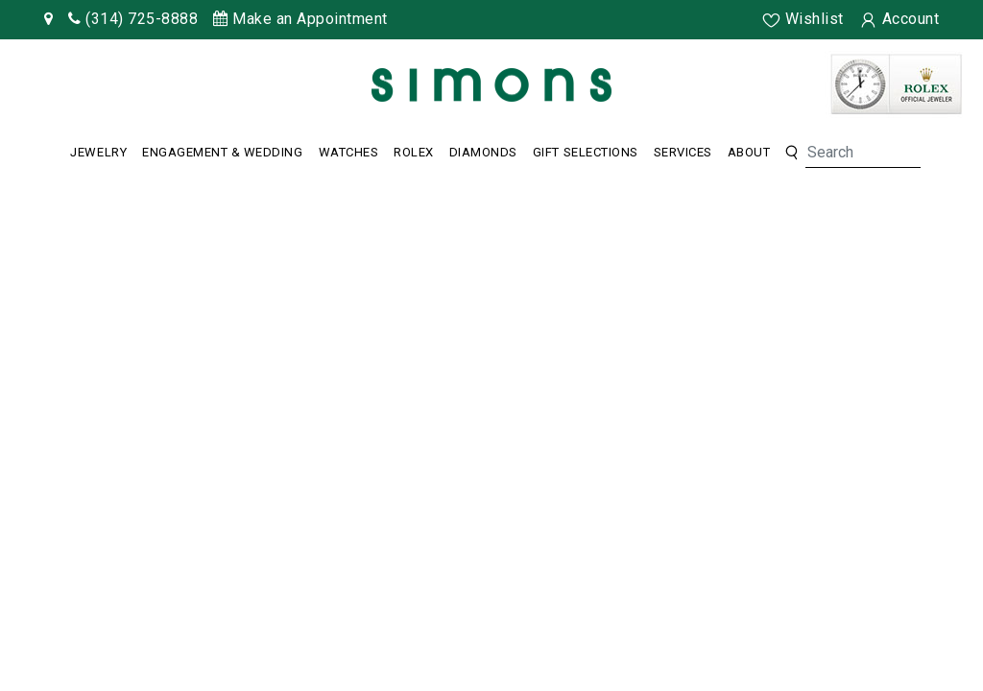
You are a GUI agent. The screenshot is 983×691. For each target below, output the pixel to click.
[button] (791, 153)
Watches (349, 152)
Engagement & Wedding (222, 152)
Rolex (414, 152)
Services (683, 152)
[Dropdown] (98, 153)
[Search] (863, 152)
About (749, 152)
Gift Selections (585, 152)
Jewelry (98, 152)
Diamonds (483, 152)
